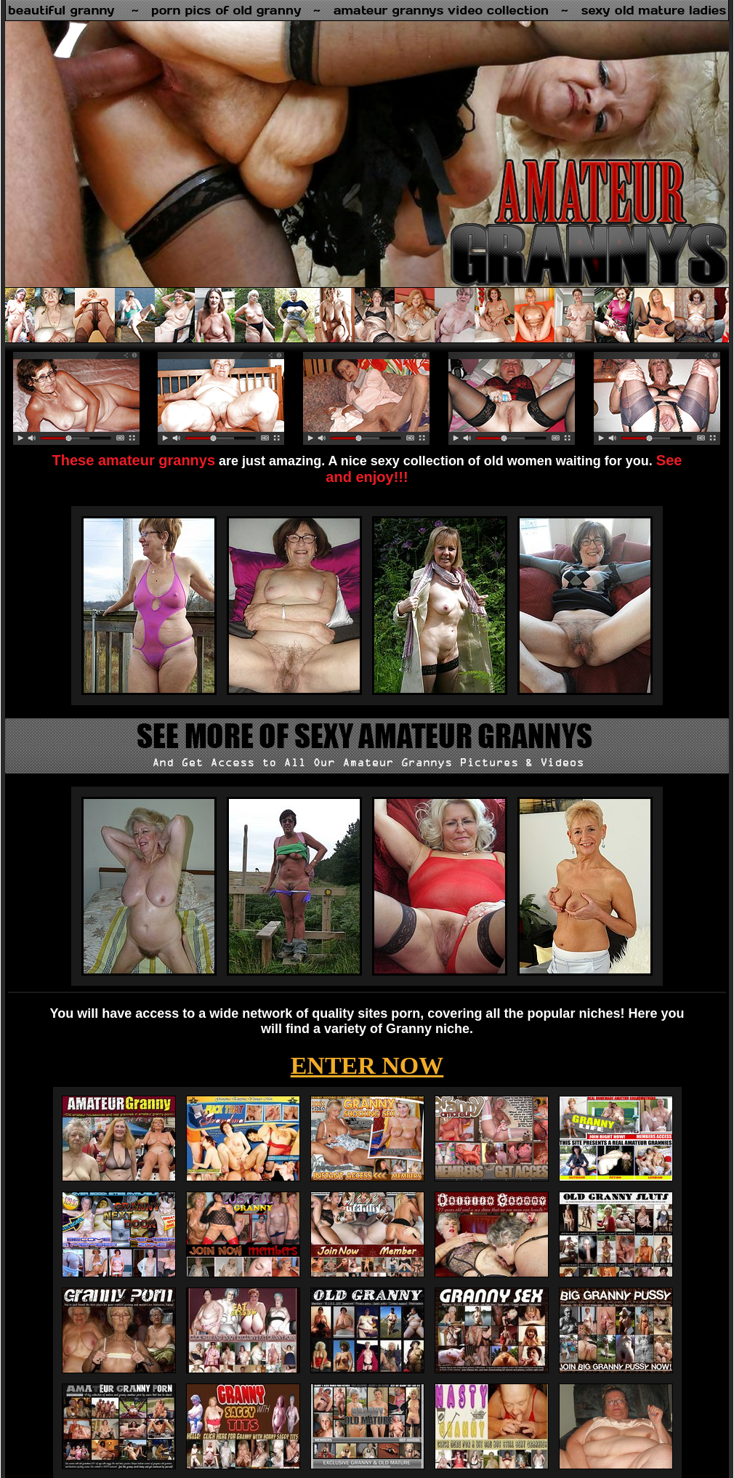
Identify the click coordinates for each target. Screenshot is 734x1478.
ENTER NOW (367, 1065)
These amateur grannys (134, 460)
